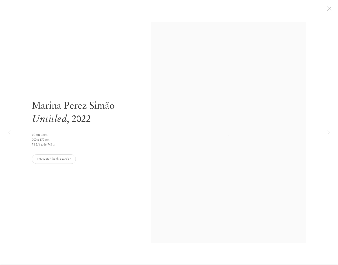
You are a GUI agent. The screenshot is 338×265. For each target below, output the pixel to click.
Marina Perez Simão (73, 108)
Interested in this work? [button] (54, 162)
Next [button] (328, 132)
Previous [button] (9, 132)
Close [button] (334, 10)
